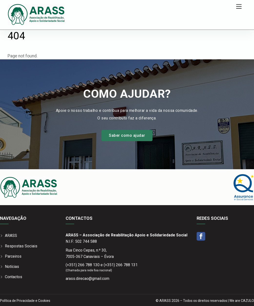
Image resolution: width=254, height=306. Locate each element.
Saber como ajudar (127, 135)
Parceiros (13, 256)
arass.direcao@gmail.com (87, 278)
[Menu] (239, 6)
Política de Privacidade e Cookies (25, 301)
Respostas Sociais (21, 246)
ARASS (11, 235)
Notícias (12, 266)
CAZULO (247, 301)
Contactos (13, 276)
